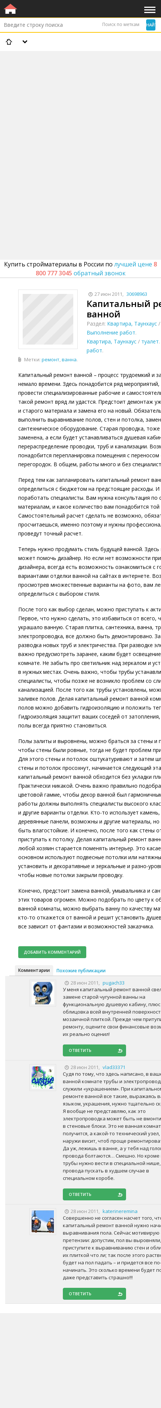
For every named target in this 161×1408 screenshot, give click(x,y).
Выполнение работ (111, 332)
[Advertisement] (80, 136)
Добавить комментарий (52, 952)
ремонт (50, 359)
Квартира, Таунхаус (132, 323)
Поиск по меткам (120, 24)
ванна (69, 359)
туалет (150, 341)
